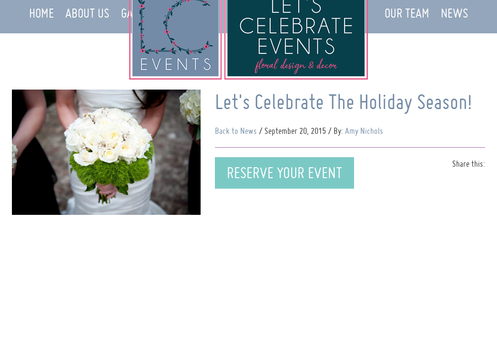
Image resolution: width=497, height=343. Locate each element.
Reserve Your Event (284, 172)
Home (41, 13)
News (454, 13)
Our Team (407, 13)
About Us (87, 13)
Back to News (236, 131)
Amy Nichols (364, 131)
